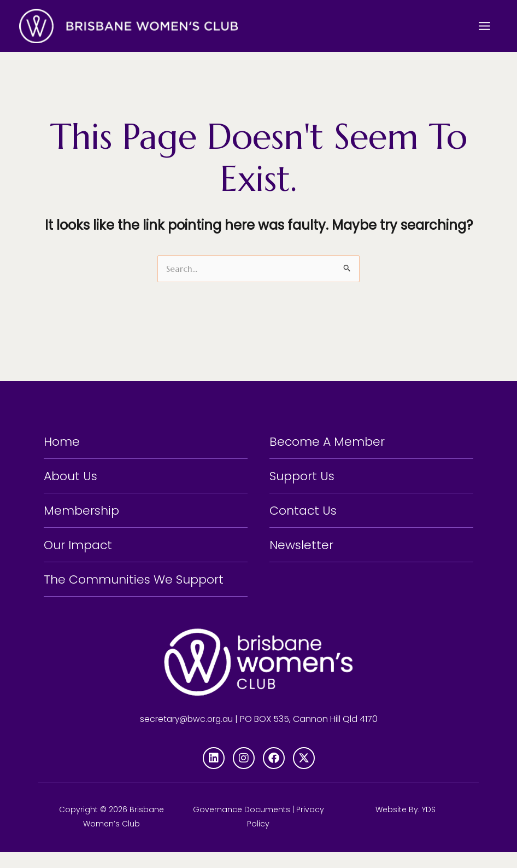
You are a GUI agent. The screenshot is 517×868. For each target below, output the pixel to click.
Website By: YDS (405, 825)
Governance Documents (241, 825)
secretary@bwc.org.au (186, 735)
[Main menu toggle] (484, 25)
